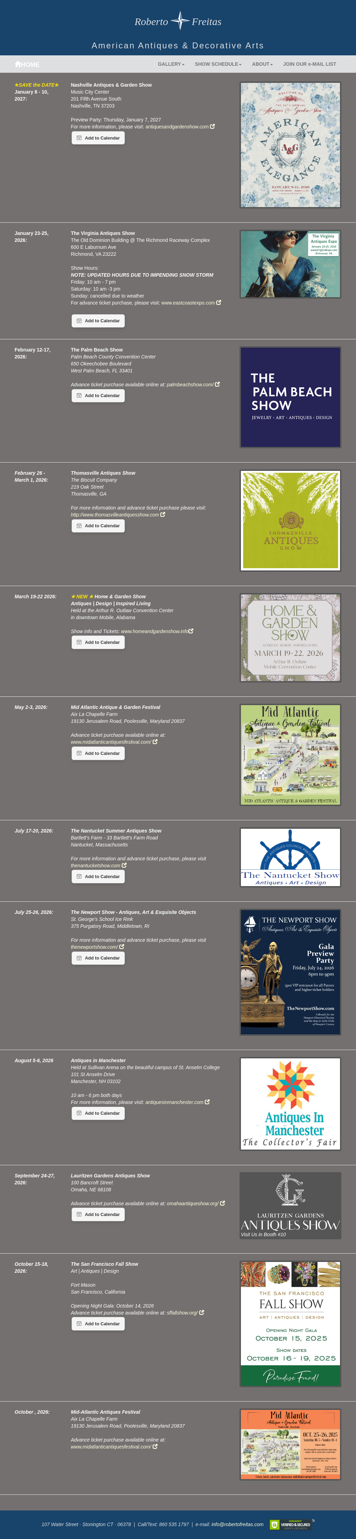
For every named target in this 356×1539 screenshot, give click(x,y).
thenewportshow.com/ (97, 947)
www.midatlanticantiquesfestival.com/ (114, 1447)
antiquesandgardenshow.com (180, 126)
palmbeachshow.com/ (193, 384)
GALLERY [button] (171, 64)
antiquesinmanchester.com (177, 1102)
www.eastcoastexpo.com (191, 303)
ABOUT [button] (262, 64)
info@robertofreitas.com (237, 1524)
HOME (27, 64)
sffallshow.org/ (185, 1313)
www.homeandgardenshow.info (157, 631)
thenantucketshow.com (99, 865)
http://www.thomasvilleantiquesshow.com (118, 515)
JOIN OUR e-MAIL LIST (309, 64)
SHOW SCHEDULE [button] (218, 64)
